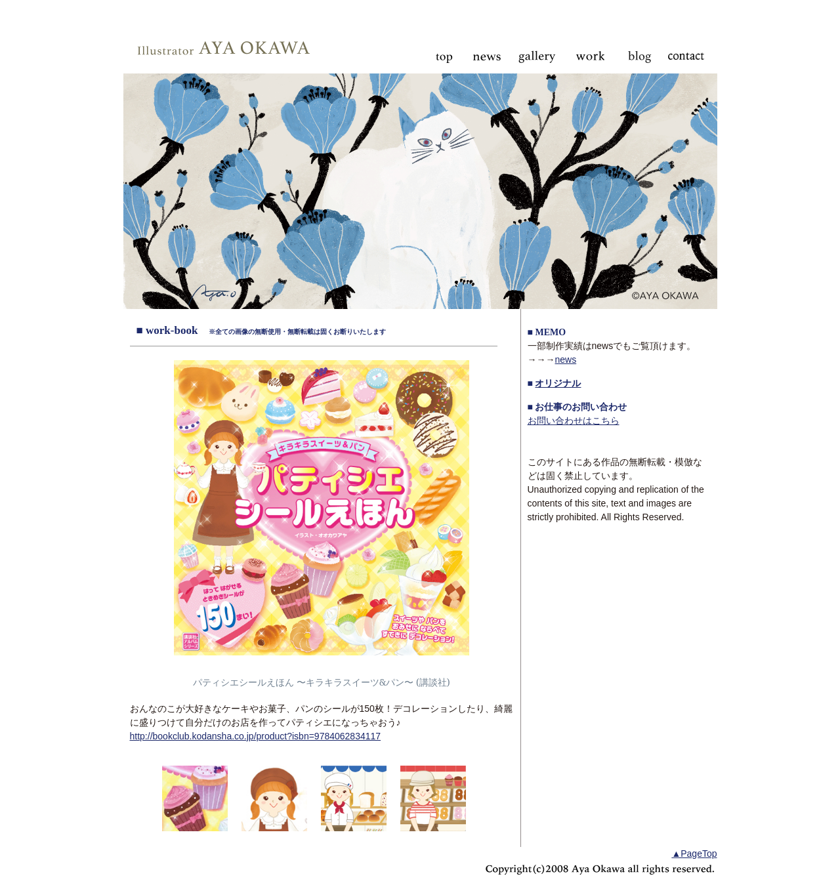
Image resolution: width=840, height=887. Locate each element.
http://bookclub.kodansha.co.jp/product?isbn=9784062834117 (255, 736)
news (566, 359)
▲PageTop (694, 853)
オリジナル (558, 383)
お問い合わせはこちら (574, 420)
